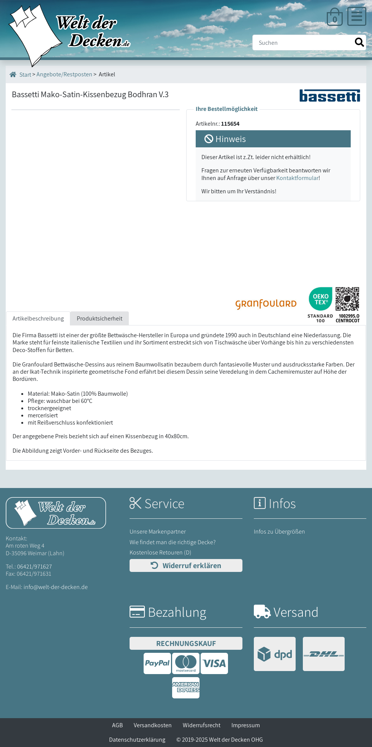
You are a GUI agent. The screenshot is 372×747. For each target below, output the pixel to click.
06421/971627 (34, 566)
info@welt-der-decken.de (56, 587)
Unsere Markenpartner (158, 531)
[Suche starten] (359, 42)
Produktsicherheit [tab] (99, 318)
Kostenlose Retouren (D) (161, 552)
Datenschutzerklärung (137, 740)
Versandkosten (153, 725)
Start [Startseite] (20, 74)
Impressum (245, 725)
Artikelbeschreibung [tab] (38, 318)
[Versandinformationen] (299, 655)
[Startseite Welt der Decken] (56, 512)
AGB (117, 725)
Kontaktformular (297, 178)
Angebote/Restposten (64, 74)
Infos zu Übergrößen (279, 531)
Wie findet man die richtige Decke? (173, 542)
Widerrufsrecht (201, 725)
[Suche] (309, 43)
